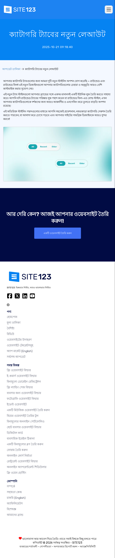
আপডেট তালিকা (11, 69)
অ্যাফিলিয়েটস (15, 503)
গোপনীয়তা (45, 546)
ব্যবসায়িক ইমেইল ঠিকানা (21, 438)
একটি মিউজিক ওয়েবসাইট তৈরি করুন (28, 410)
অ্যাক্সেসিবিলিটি (88, 546)
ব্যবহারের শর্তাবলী (28, 546)
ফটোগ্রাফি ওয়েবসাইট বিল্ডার (23, 398)
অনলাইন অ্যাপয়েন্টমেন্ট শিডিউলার (26, 467)
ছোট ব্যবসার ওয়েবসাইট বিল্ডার (24, 427)
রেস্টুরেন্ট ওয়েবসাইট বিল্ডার (22, 461)
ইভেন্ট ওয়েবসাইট (17, 404)
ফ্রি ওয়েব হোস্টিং (16, 472)
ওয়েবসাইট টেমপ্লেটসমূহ (20, 345)
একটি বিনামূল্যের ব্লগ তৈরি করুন (25, 444)
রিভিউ (10, 334)
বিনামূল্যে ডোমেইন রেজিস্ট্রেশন (24, 381)
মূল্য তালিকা (13, 322)
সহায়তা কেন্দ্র (14, 492)
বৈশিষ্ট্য (10, 328)
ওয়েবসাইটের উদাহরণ (19, 339)
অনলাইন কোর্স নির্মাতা (19, 455)
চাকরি (16, 498)
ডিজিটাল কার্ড (15, 433)
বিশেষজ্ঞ (11, 509)
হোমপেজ (12, 317)
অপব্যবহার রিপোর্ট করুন (65, 546)
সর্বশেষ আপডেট (16, 357)
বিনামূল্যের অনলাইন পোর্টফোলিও (25, 421)
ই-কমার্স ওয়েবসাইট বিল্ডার (22, 376)
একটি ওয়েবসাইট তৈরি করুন (58, 233)
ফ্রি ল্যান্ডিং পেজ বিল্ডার (20, 387)
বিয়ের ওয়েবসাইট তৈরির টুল (22, 416)
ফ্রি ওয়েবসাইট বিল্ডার (19, 370)
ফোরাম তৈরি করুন (17, 450)
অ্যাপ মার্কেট (20, 351)
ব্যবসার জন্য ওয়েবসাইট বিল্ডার (24, 393)
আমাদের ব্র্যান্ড (15, 515)
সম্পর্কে (11, 486)
